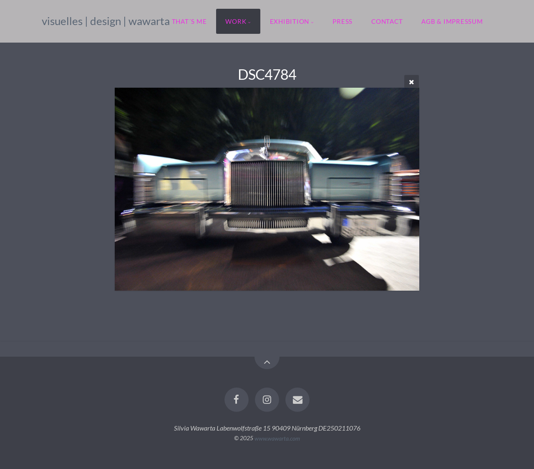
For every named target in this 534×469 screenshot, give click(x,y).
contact (387, 21)
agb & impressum (452, 21)
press (342, 21)
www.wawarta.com (277, 437)
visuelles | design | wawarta (106, 21)
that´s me (189, 21)
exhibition (290, 21)
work (235, 21)
